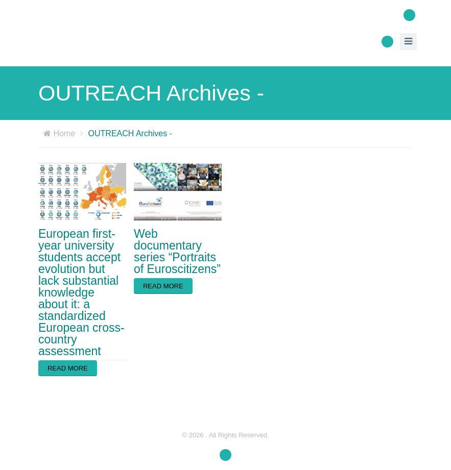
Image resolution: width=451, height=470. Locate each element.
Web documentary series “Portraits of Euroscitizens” (177, 251)
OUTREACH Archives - (130, 133)
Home (64, 133)
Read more (68, 368)
